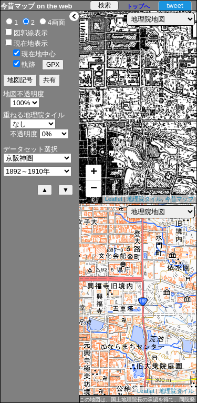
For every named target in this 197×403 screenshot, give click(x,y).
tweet (175, 5)
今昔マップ (179, 199)
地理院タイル (144, 199)
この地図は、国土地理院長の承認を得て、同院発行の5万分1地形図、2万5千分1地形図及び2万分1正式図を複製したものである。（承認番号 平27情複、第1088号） (137, 400)
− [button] (93, 189)
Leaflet (113, 199)
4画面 (56, 22)
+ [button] (93, 172)
